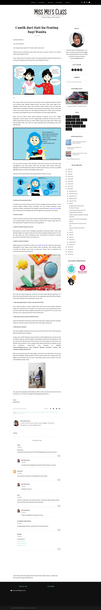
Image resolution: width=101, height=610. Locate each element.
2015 (69, 247)
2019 (69, 181)
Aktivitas (69, 116)
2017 (69, 186)
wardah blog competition (49, 412)
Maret (71, 239)
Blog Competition (34, 412)
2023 (69, 171)
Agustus (71, 201)
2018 (69, 184)
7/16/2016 (19, 447)
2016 (69, 188)
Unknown (20, 471)
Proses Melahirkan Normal (73, 159)
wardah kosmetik (18, 413)
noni (18, 495)
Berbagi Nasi (76, 116)
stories (83, 126)
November (72, 193)
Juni (70, 232)
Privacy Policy (33, 607)
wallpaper (69, 129)
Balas (59, 455)
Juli (70, 203)
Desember (72, 191)
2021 (69, 176)
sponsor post (76, 126)
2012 (69, 254)
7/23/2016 (23, 512)
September (72, 198)
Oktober (71, 196)
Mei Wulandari (25, 460)
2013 (69, 251)
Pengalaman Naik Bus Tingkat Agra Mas (77, 106)
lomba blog (79, 123)
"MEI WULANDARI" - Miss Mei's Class (22, 607)
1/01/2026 (19, 536)
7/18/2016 (19, 497)
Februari (71, 242)
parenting (69, 126)
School (68, 123)
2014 (69, 249)
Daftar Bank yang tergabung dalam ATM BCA (79, 142)
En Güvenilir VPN (22, 543)
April (70, 237)
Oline (18, 445)
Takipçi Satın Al (21, 541)
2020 (69, 179)
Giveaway (84, 119)
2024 (69, 169)
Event (78, 119)
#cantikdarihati (23, 412)
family (73, 123)
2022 (69, 174)
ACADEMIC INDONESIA (24, 521)
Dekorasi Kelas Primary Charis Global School (79, 153)
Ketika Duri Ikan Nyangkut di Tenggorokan (74, 148)
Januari (71, 244)
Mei (70, 234)
